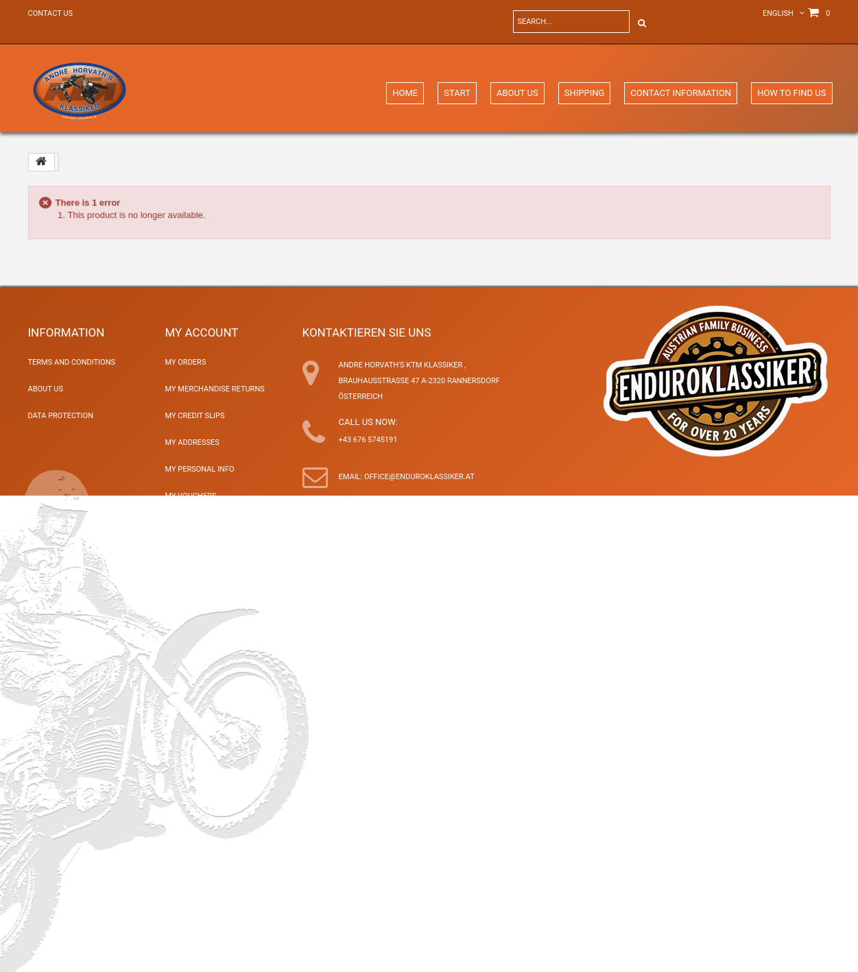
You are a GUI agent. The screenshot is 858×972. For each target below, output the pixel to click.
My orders (185, 362)
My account (202, 332)
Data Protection (61, 415)
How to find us (791, 93)
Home (405, 93)
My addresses (192, 442)
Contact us (50, 13)
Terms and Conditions (72, 362)
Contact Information (680, 93)
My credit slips (195, 415)
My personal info (200, 469)
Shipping (584, 93)
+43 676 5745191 (368, 439)
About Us (517, 93)
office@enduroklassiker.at (419, 476)
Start (457, 93)
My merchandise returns (215, 389)
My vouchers (191, 495)
